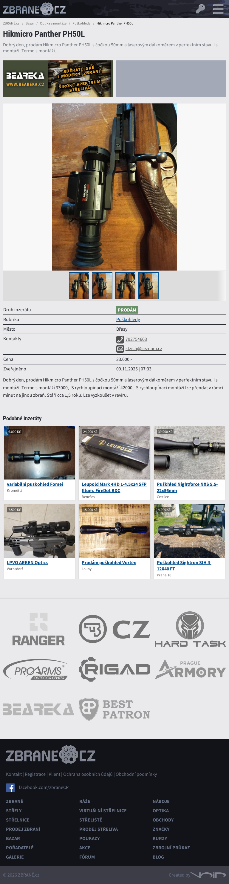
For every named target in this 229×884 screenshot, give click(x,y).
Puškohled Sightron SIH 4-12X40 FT (184, 565)
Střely (13, 810)
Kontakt (14, 774)
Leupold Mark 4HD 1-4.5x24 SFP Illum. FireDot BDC (114, 487)
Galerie (15, 857)
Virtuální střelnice (103, 810)
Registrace (35, 774)
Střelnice (18, 820)
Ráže (84, 801)
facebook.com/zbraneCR (44, 787)
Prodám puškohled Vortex (109, 562)
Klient (54, 774)
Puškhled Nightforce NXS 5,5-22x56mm (187, 487)
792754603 (131, 339)
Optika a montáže (53, 23)
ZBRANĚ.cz (11, 23)
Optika (161, 810)
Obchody (163, 820)
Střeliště (90, 820)
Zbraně (14, 801)
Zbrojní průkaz (171, 848)
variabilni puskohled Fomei (35, 484)
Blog (158, 857)
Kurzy (160, 838)
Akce (84, 848)
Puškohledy (81, 23)
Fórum (87, 857)
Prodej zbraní (23, 829)
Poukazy (89, 838)
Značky (161, 829)
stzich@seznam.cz (139, 349)
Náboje (161, 801)
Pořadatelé (20, 848)
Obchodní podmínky (136, 774)
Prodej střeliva (98, 829)
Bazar (30, 23)
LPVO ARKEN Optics (27, 562)
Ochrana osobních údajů (88, 774)
